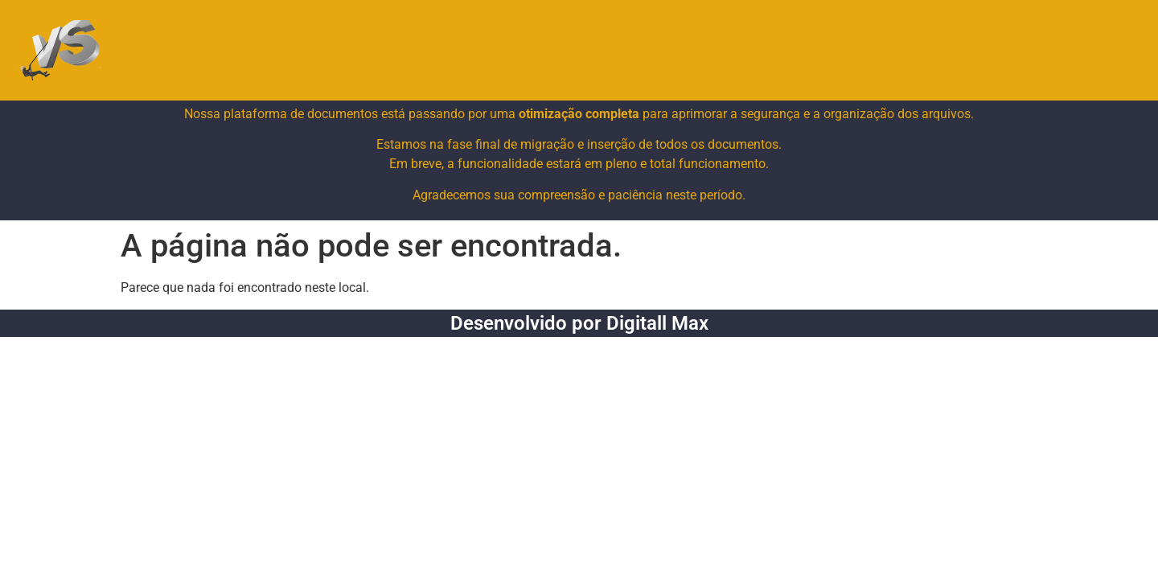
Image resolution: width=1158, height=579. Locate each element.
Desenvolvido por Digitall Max (579, 323)
